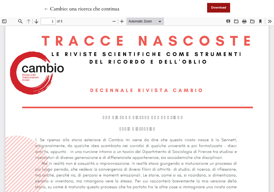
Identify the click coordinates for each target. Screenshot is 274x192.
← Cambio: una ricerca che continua (81, 9)
